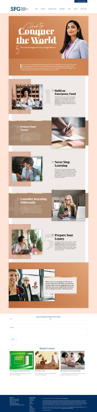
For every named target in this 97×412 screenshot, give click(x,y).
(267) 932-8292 (16, 399)
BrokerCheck (65, 398)
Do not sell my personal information (67, 408)
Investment (31, 400)
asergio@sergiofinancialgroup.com (17, 404)
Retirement (31, 399)
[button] (37, 9)
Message (12, 327)
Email (50, 318)
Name (11, 318)
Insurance (31, 403)
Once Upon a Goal (40, 371)
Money (30, 406)
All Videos (31, 410)
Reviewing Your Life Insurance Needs (71, 371)
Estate (30, 402)
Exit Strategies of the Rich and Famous (20, 371)
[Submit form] (13, 339)
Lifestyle (31, 407)
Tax (30, 404)
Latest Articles (32, 409)
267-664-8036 (16, 400)
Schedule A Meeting (81, 1)
